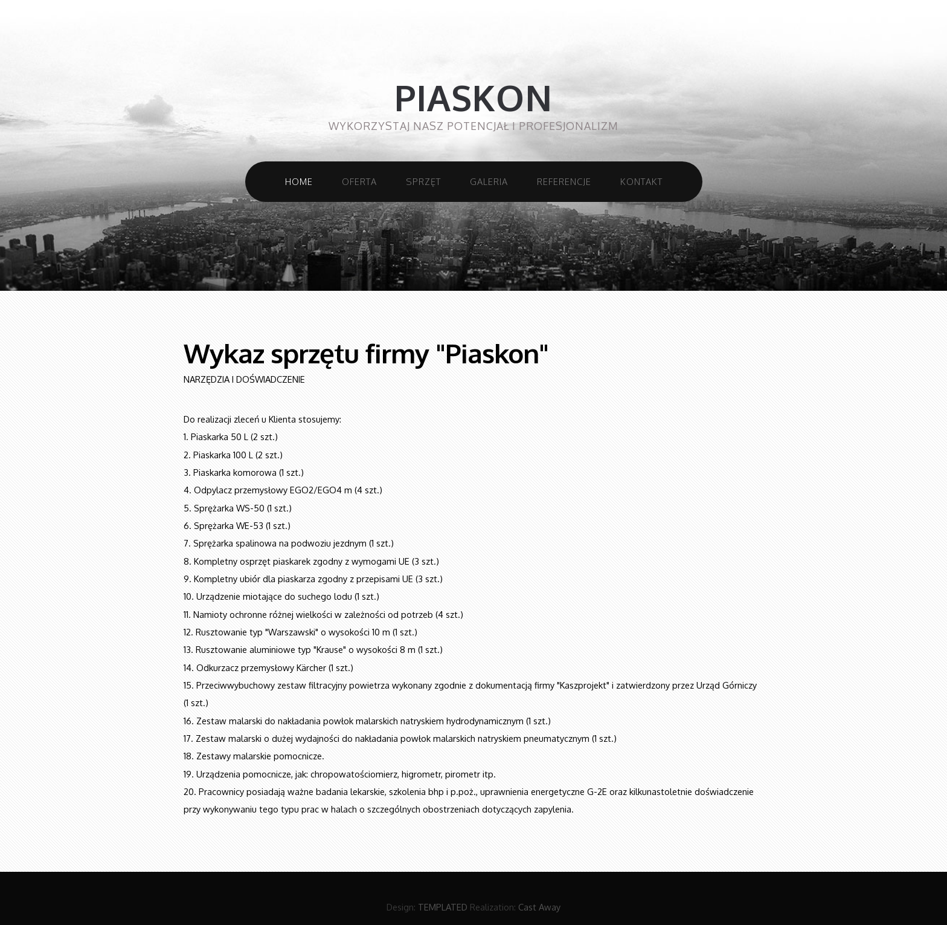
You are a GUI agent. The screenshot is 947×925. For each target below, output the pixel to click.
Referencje (564, 181)
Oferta (359, 181)
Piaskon (473, 97)
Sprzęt (423, 181)
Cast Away (539, 906)
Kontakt (641, 181)
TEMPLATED (442, 906)
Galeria (489, 181)
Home (299, 181)
